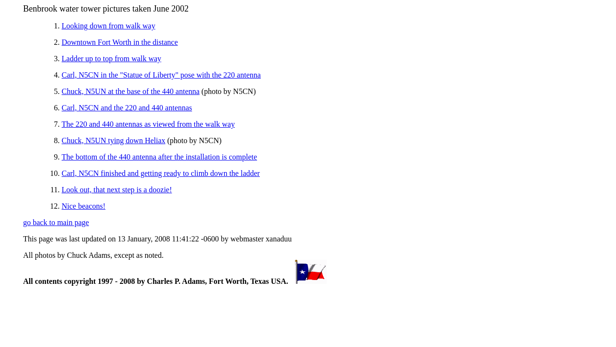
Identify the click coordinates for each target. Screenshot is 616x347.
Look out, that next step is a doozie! (117, 190)
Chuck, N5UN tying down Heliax (114, 140)
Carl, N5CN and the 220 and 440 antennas (127, 108)
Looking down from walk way (108, 26)
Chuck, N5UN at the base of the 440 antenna (131, 91)
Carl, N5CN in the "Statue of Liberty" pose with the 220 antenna (161, 75)
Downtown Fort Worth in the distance (120, 42)
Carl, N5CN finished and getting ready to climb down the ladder (161, 173)
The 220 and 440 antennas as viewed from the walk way (148, 124)
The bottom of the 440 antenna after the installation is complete (159, 157)
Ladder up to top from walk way (111, 58)
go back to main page (56, 222)
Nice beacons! (83, 206)
